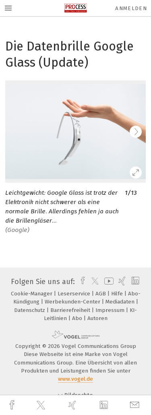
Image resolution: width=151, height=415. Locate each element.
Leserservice (75, 293)
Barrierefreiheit (71, 310)
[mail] (135, 405)
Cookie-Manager (32, 293)
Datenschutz (30, 310)
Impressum (110, 310)
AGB (101, 293)
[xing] (73, 405)
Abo (78, 318)
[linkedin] (105, 405)
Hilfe (117, 293)
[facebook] (13, 405)
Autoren (97, 318)
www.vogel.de (75, 378)
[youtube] (107, 281)
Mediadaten (120, 301)
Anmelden (131, 8)
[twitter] (41, 405)
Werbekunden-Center (73, 301)
